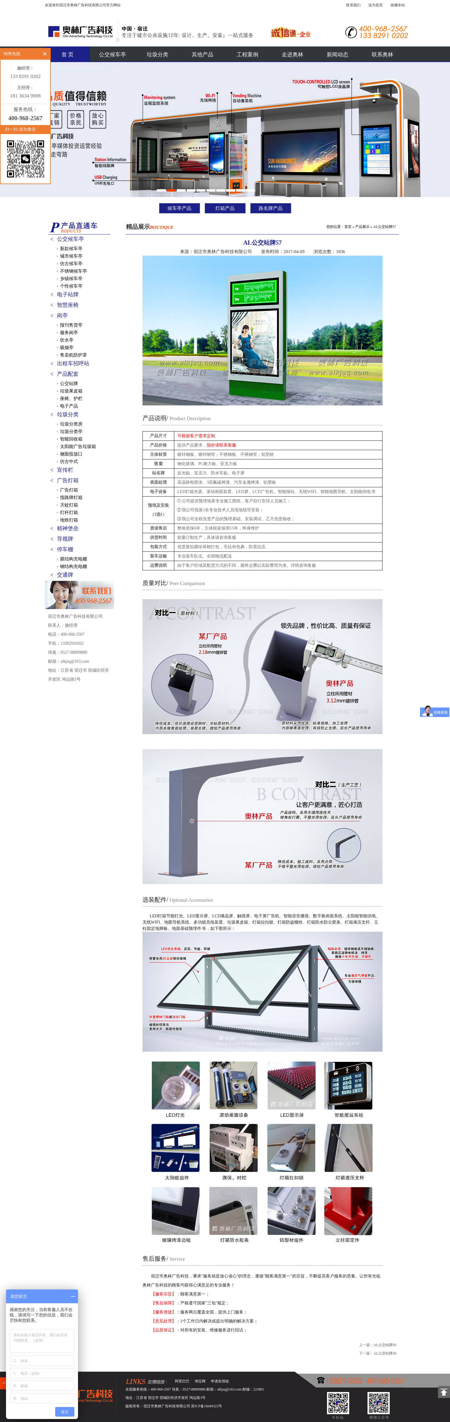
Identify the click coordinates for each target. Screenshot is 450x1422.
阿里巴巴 (182, 1381)
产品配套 (68, 374)
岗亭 (62, 315)
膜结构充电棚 (73, 559)
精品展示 (149, 226)
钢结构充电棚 (73, 566)
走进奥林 (292, 55)
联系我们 (353, 5)
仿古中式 (69, 461)
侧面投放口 (71, 454)
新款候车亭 (71, 248)
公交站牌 (69, 383)
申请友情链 (220, 1381)
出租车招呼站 (73, 363)
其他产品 (202, 55)
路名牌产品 (271, 208)
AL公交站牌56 (385, 1345)
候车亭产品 (179, 208)
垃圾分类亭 (71, 431)
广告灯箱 (68, 480)
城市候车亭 (71, 256)
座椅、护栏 (71, 398)
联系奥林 (382, 55)
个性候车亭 (71, 286)
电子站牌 (68, 294)
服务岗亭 (69, 332)
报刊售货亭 (71, 325)
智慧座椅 (68, 305)
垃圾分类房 (71, 424)
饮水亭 (67, 340)
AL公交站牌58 (385, 1353)
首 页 (68, 55)
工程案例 (247, 55)
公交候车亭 (112, 55)
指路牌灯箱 (71, 497)
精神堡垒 (68, 528)
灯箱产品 (225, 208)
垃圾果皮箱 (71, 391)
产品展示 (362, 227)
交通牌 (65, 575)
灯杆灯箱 (69, 512)
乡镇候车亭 (71, 278)
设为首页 (375, 5)
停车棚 (65, 549)
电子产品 (69, 406)
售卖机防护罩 (73, 355)
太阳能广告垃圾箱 (78, 446)
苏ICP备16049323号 (206, 1406)
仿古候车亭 (71, 263)
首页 (348, 227)
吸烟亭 (67, 347)
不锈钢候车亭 (73, 271)
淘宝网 (200, 1381)
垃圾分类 (157, 55)
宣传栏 (65, 470)
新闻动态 (337, 55)
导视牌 (65, 539)
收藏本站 (398, 5)
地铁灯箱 (69, 520)
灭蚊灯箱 (69, 505)
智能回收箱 (71, 439)
